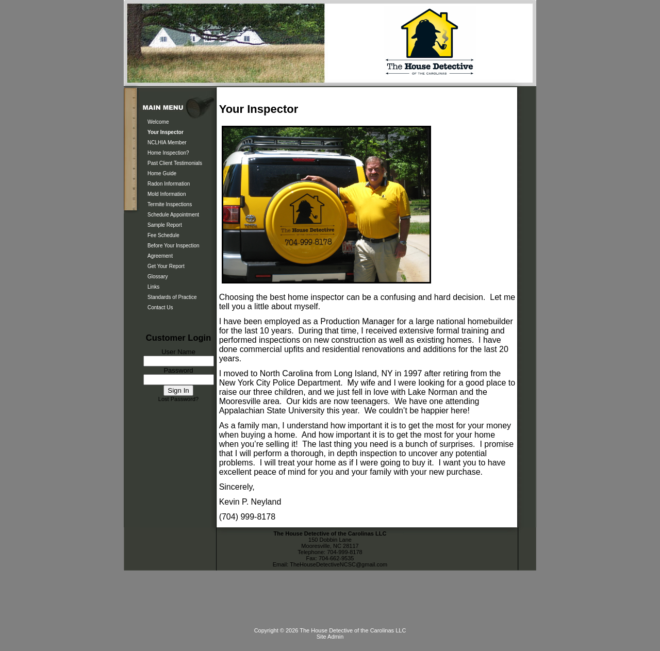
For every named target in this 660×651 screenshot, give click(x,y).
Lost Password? (178, 399)
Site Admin (330, 636)
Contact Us (160, 307)
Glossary (157, 276)
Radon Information (168, 184)
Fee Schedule (163, 235)
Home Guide (161, 173)
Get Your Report (166, 266)
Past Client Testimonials (174, 163)
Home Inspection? (168, 153)
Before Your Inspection (173, 245)
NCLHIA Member (167, 142)
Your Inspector (165, 132)
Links (153, 287)
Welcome (158, 122)
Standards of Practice (172, 297)
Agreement (160, 256)
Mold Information (166, 194)
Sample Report (164, 225)
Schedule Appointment (173, 215)
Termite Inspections (169, 204)
